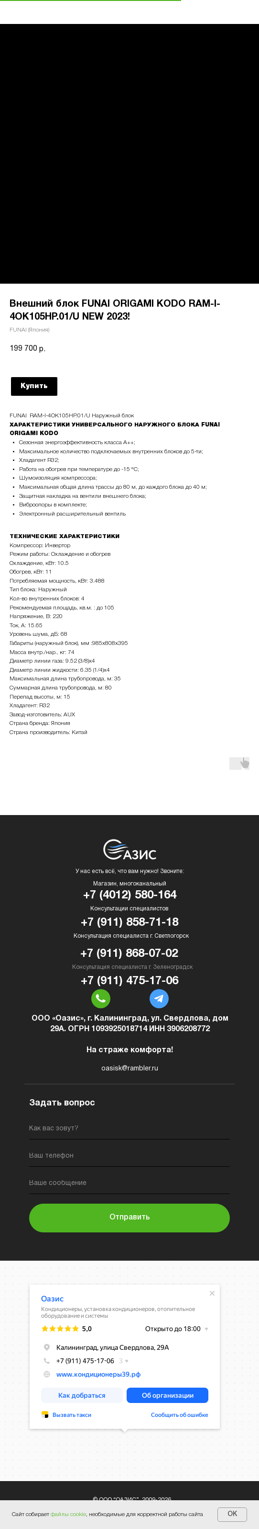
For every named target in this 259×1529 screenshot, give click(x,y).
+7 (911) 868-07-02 (129, 954)
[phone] (129, 1158)
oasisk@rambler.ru (129, 1069)
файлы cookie (68, 1514)
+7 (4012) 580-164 (129, 895)
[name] (129, 1130)
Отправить (129, 1217)
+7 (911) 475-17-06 (129, 981)
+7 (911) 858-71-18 (129, 923)
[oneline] (129, 1185)
